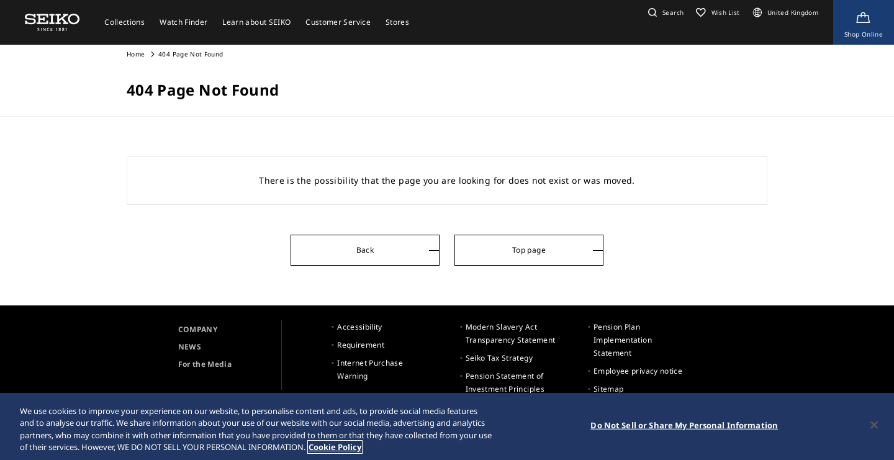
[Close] (874, 424)
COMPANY (197, 329)
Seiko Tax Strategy (499, 358)
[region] (447, 426)
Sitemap (608, 389)
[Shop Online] (863, 22)
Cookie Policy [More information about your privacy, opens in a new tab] (335, 447)
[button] (664, 12)
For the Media (205, 364)
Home (136, 54)
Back (365, 250)
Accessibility (359, 327)
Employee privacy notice (638, 371)
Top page (529, 250)
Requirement (360, 345)
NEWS (189, 346)
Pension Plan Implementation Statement (623, 340)
